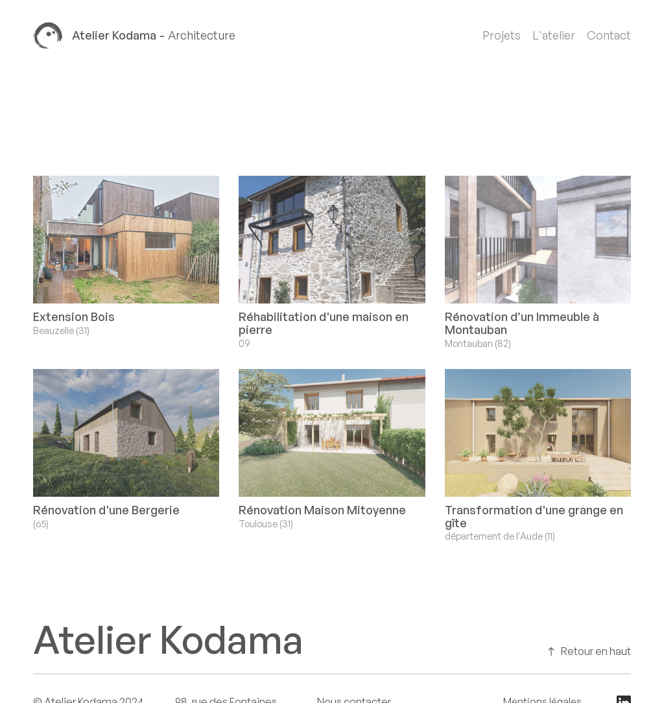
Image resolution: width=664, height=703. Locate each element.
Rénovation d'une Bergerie (106, 510)
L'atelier (553, 35)
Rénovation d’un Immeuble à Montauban (522, 323)
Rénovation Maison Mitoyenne (322, 510)
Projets (501, 35)
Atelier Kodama (168, 639)
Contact (609, 35)
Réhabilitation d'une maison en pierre (324, 323)
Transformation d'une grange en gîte (534, 516)
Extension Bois (74, 316)
